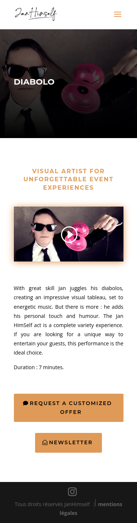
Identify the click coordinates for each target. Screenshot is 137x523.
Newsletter (71, 442)
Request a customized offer (71, 407)
